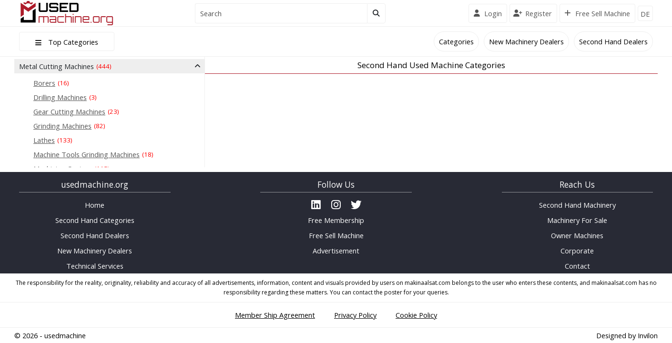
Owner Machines (577, 235)
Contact (577, 266)
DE (645, 14)
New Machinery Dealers (526, 41)
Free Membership (336, 220)
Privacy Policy (355, 315)
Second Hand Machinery (577, 205)
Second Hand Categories (94, 220)
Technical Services (94, 266)
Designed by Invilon (627, 335)
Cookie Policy (416, 315)
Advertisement (336, 250)
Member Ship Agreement (275, 315)
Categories (456, 41)
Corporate (577, 250)
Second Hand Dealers (613, 41)
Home (94, 205)
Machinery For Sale (577, 220)
